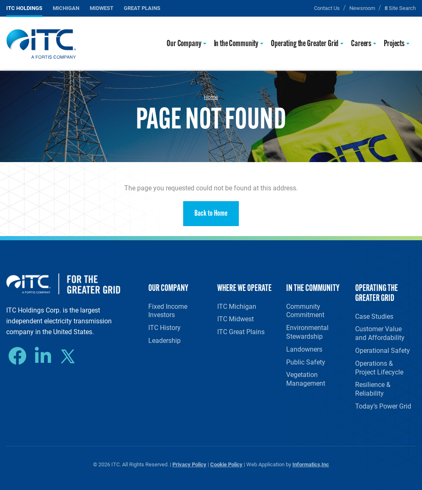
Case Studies (374, 316)
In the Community (236, 43)
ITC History (164, 327)
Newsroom (362, 7)
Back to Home (211, 214)
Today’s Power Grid (383, 405)
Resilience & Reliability (372, 388)
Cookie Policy (226, 464)
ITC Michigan (236, 306)
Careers (361, 43)
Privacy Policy (189, 464)
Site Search (400, 7)
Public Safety (305, 361)
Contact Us (327, 7)
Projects (394, 43)
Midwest (101, 7)
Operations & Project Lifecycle (379, 367)
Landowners (304, 349)
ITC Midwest (235, 318)
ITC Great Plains (241, 331)
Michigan (66, 7)
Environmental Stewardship (307, 331)
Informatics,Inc (310, 464)
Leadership (164, 340)
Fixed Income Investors (167, 310)
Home (211, 97)
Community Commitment (305, 310)
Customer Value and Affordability (380, 333)
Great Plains (142, 7)
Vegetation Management (305, 378)
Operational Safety (382, 350)
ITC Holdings (24, 7)
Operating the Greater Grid (305, 43)
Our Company (184, 43)
